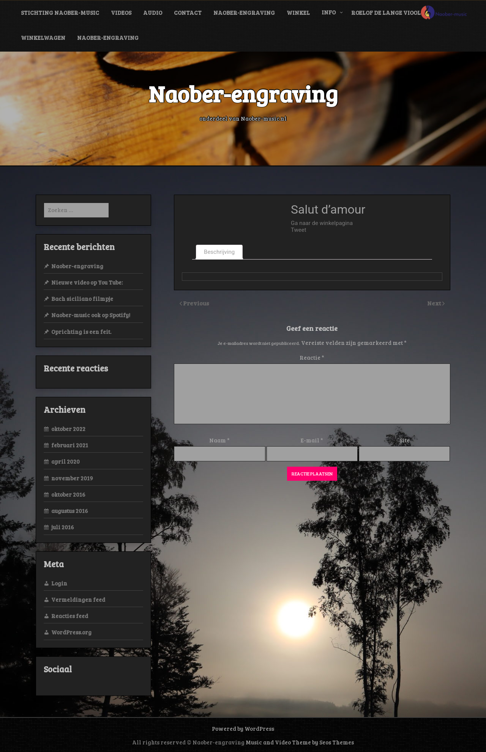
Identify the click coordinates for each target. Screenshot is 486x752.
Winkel (298, 12)
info (329, 12)
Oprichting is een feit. (81, 331)
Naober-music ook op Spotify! (90, 315)
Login (59, 583)
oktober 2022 (68, 429)
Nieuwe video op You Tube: (87, 282)
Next (434, 303)
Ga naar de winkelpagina (322, 223)
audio (152, 12)
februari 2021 (69, 445)
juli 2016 (62, 527)
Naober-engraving (244, 12)
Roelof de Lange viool (386, 12)
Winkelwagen (43, 37)
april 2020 (65, 461)
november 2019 (72, 478)
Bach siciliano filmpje (82, 298)
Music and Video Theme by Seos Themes (300, 742)
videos (121, 12)
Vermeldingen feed (78, 599)
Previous (196, 303)
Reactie (312, 357)
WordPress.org (71, 632)
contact (188, 12)
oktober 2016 (68, 494)
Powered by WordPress (243, 728)
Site (404, 440)
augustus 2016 (69, 510)
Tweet (298, 230)
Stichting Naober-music (60, 12)
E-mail (312, 440)
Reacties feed (69, 616)
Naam (219, 440)
